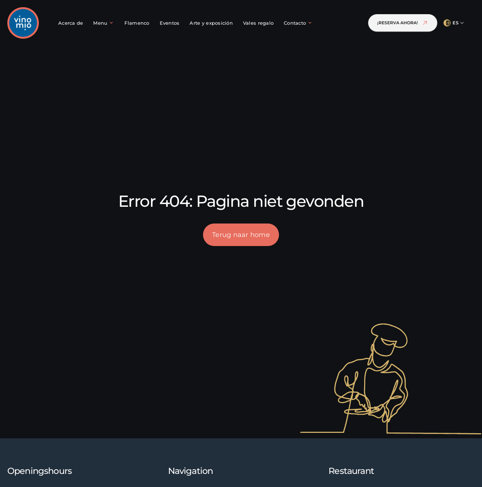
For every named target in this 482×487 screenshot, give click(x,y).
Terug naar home (241, 234)
